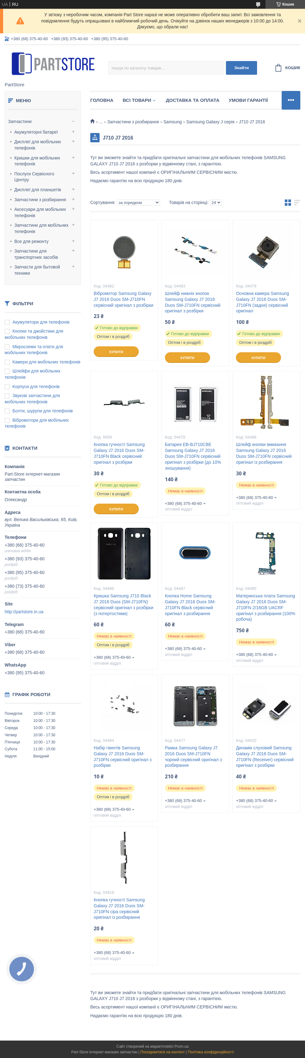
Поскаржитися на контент (162, 1052)
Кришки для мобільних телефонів (37, 161)
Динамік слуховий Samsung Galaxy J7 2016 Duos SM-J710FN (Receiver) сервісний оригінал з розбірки (264, 756)
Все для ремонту (31, 241)
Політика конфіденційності (211, 1052)
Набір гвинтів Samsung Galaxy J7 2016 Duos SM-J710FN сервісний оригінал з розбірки (123, 756)
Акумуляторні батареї (36, 132)
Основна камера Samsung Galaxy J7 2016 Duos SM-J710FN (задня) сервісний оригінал (262, 302)
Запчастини (20, 121)
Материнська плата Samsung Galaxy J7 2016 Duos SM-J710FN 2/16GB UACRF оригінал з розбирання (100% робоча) (265, 607)
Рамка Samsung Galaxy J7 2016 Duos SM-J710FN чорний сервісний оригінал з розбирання (193, 756)
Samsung (172, 121)
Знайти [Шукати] (241, 67)
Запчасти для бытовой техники (37, 270)
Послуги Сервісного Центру (34, 177)
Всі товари (137, 100)
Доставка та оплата (192, 100)
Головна (101, 100)
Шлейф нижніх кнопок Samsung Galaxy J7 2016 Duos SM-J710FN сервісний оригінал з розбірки (193, 302)
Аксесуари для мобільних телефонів (40, 212)
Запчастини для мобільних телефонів (41, 228)
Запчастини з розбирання (40, 199)
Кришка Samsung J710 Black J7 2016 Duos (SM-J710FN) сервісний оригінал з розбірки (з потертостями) (123, 604)
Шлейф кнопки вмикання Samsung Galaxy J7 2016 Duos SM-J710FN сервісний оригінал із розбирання (264, 453)
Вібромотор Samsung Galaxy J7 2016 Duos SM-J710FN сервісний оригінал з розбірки (123, 299)
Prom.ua (182, 1046)
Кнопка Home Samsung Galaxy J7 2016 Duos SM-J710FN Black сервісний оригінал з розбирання (190, 604)
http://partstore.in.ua (24, 611)
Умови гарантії (248, 100)
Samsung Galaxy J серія (210, 121)
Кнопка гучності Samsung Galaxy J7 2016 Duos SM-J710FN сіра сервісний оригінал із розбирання (119, 908)
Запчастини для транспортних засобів (36, 254)
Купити (116, 352)
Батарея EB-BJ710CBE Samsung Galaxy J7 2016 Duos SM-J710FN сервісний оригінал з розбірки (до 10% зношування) (193, 456)
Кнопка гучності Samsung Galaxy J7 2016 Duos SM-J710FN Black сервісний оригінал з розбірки (119, 453)
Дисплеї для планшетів (37, 189)
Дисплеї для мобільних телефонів (37, 144)
